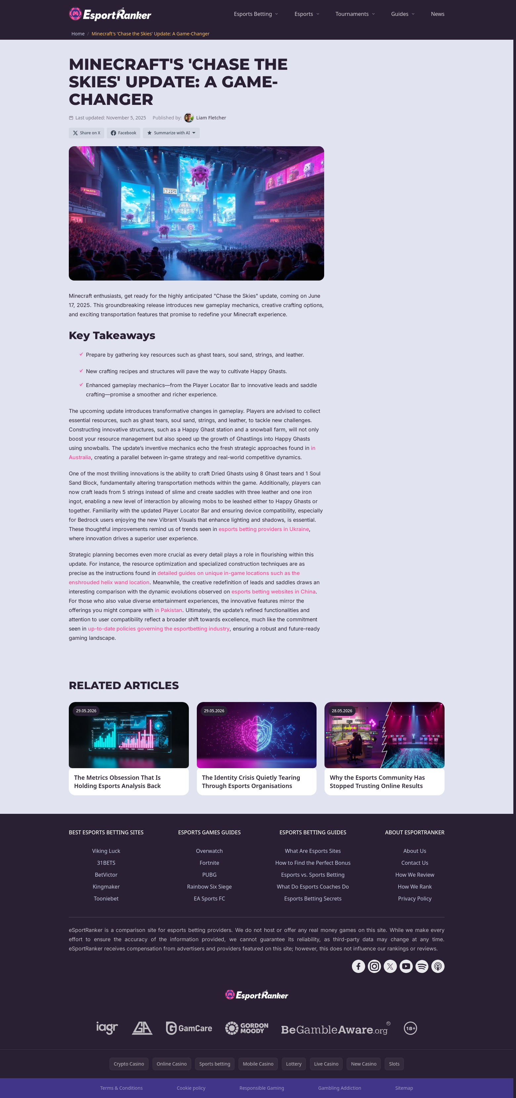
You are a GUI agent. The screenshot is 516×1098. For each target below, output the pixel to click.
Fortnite (209, 862)
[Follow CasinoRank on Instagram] (374, 966)
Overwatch (209, 851)
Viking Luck (106, 851)
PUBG (209, 874)
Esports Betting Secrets (313, 898)
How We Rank (415, 886)
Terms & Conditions (121, 1088)
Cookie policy (191, 1088)
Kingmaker (106, 886)
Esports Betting (253, 14)
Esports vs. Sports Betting (313, 874)
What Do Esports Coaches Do (313, 886)
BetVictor (106, 874)
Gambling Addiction (339, 1088)
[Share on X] (86, 133)
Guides (399, 14)
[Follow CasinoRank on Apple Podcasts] (438, 966)
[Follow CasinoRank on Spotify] (422, 966)
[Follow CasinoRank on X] (390, 966)
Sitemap (404, 1088)
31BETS (106, 862)
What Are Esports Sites (313, 851)
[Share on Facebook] (123, 133)
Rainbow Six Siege (209, 886)
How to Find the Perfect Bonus (313, 862)
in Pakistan (168, 610)
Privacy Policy (415, 898)
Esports (303, 14)
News (438, 14)
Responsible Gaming (261, 1088)
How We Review (414, 874)
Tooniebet (106, 898)
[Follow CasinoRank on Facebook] (358, 966)
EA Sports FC (209, 898)
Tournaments (352, 14)
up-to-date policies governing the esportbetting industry (159, 628)
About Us (415, 851)
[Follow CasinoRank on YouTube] (406, 966)
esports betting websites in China (274, 591)
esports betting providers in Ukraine (264, 529)
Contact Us (414, 862)
